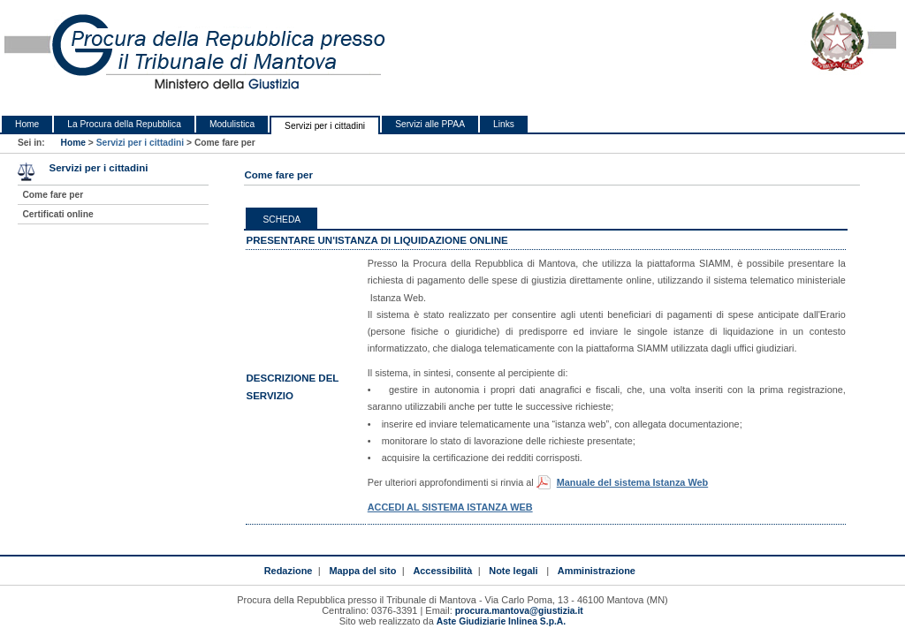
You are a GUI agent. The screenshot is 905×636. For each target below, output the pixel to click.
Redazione (288, 570)
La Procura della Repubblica (124, 124)
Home (27, 124)
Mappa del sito (362, 570)
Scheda (281, 219)
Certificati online (57, 214)
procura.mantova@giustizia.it (519, 611)
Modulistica (232, 124)
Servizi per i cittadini (325, 126)
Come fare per (52, 195)
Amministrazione (596, 570)
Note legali (513, 570)
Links (503, 124)
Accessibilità (442, 570)
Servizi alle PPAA (430, 124)
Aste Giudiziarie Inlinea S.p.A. (501, 621)
